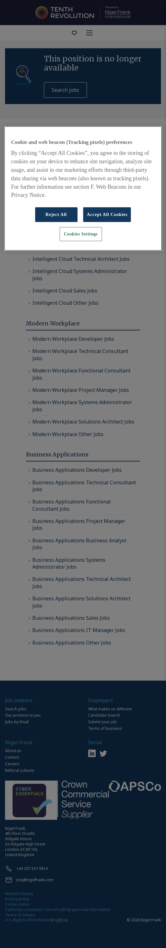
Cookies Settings (81, 234)
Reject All (56, 214)
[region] (83, 188)
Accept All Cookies (107, 214)
